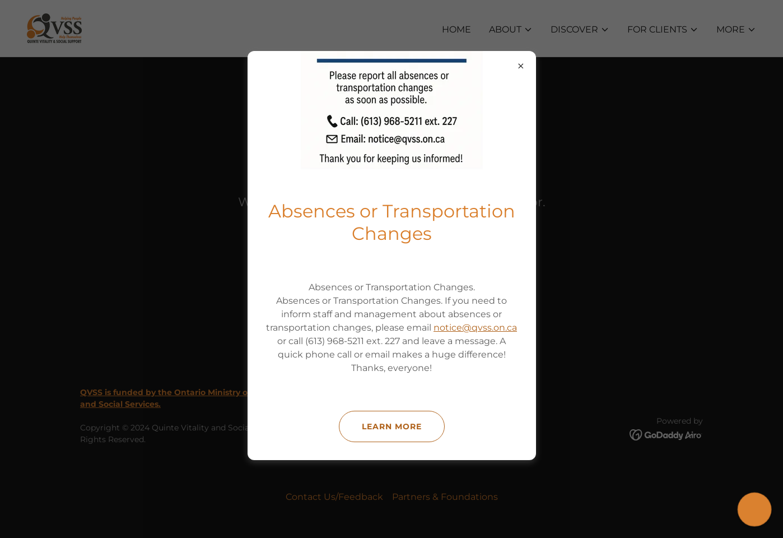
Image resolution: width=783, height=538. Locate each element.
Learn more (392, 426)
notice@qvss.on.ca (475, 327)
